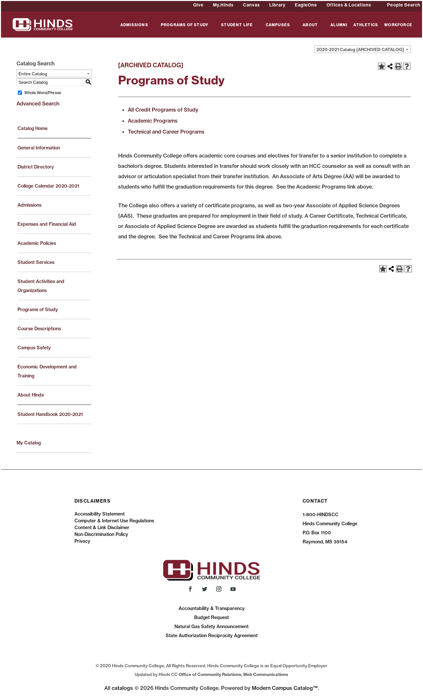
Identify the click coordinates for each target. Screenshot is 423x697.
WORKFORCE (398, 25)
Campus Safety (34, 348)
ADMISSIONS (134, 25)
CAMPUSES (278, 25)
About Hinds (30, 395)
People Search (403, 5)
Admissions (29, 205)
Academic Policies (36, 243)
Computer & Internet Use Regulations (114, 521)
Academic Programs (153, 120)
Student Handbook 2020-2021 (50, 414)
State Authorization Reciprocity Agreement (212, 635)
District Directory (35, 167)
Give (198, 5)
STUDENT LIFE (237, 25)
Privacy (82, 541)
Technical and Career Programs (166, 131)
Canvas (251, 5)
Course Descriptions (39, 329)
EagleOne (306, 5)
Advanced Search (38, 103)
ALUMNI (338, 25)
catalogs (122, 688)
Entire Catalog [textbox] (32, 73)
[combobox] (363, 49)
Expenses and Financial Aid (46, 224)
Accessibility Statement (99, 514)
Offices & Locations (349, 5)
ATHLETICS (365, 25)
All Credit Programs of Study (163, 109)
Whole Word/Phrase (42, 92)
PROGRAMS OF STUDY (184, 25)
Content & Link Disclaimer (101, 527)
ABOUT (310, 25)
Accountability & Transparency (212, 608)
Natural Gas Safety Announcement (211, 626)
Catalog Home (32, 128)
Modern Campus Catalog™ (285, 688)
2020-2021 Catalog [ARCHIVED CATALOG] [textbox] (360, 49)
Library (277, 5)
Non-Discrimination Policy (101, 534)
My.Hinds (223, 5)
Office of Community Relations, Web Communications (233, 674)
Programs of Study (37, 309)
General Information (38, 148)
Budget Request (211, 617)
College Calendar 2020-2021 (48, 186)
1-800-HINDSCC (321, 514)
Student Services (35, 262)
